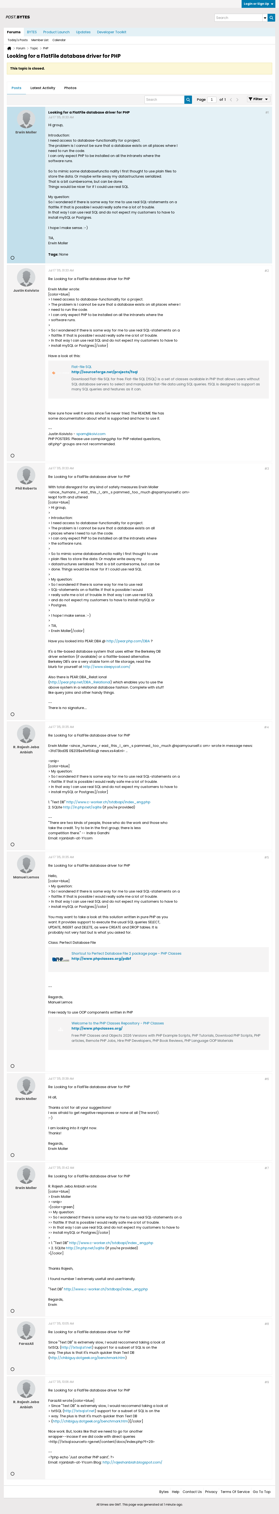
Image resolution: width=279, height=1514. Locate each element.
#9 (266, 1382)
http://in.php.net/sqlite (82, 807)
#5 (266, 857)
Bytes (164, 1491)
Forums (14, 32)
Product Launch (56, 32)
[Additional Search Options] (265, 18)
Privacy (211, 1491)
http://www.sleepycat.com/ (107, 666)
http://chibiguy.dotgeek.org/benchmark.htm (87, 1357)
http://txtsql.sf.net (76, 1347)
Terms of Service (235, 1491)
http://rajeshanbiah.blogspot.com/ (132, 1462)
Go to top (262, 1491)
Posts (16, 87)
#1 (267, 112)
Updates (83, 32)
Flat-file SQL (82, 366)
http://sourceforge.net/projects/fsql (105, 372)
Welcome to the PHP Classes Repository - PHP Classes (118, 1023)
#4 (266, 727)
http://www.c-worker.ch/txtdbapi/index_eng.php (108, 802)
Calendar (59, 40)
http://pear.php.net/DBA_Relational (80, 682)
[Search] (241, 18)
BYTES (32, 32)
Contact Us (192, 1491)
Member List (40, 40)
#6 (266, 1079)
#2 (266, 271)
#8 (266, 1324)
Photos (70, 87)
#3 (266, 469)
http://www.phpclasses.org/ (97, 1028)
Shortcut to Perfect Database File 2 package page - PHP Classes (126, 953)
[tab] (16, 88)
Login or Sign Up (258, 4)
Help (175, 1491)
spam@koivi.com (91, 433)
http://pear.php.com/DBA (128, 641)
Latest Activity (43, 87)
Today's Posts (18, 40)
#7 (266, 1168)
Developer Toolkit (111, 32)
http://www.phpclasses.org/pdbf (101, 958)
